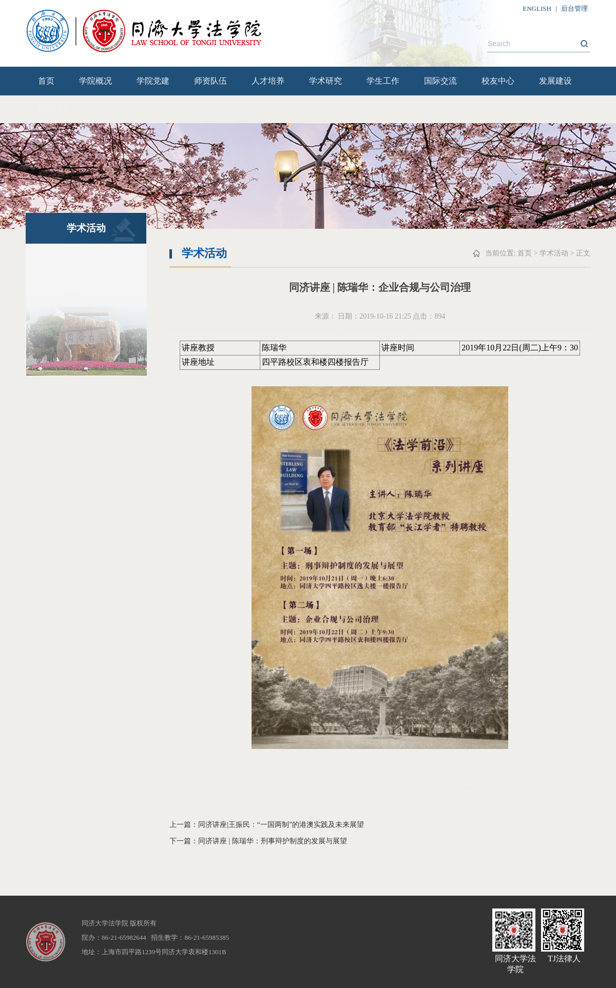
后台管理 (574, 8)
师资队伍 (210, 80)
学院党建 (153, 80)
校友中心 (498, 80)
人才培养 (268, 80)
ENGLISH (537, 8)
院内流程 (54, 109)
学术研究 (325, 80)
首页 (46, 80)
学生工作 (383, 80)
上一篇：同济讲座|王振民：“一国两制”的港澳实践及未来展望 (266, 824)
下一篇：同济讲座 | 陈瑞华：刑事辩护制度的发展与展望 (258, 841)
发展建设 (555, 80)
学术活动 (554, 253)
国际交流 (440, 80)
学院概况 (95, 80)
